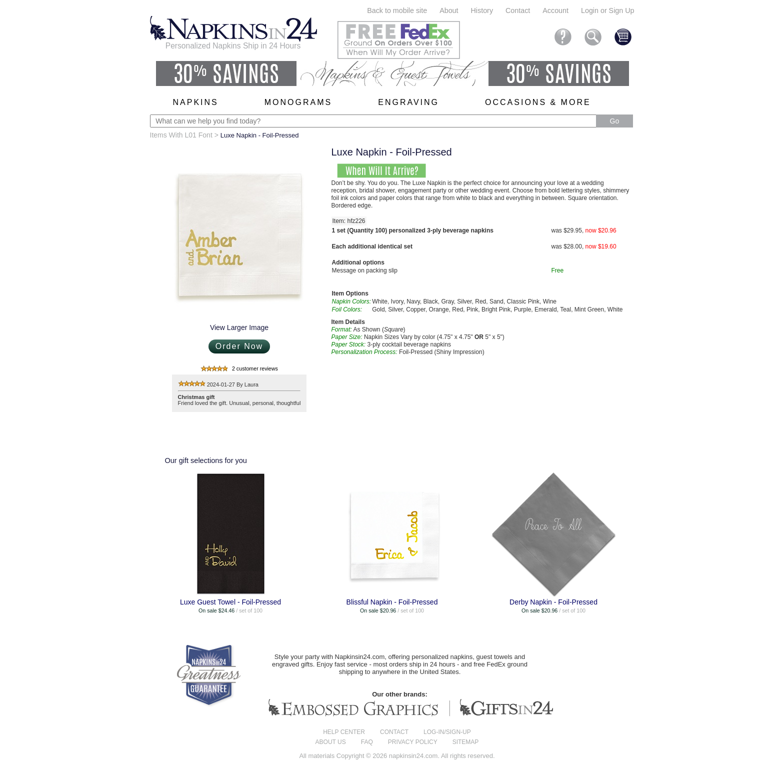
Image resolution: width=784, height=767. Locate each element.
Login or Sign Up (607, 10)
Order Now (239, 346)
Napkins (195, 102)
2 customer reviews (255, 369)
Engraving (408, 102)
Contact (518, 10)
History (482, 10)
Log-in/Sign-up (447, 732)
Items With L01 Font (181, 135)
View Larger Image (239, 328)
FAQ (367, 742)
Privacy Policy (413, 742)
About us (331, 742)
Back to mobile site (397, 10)
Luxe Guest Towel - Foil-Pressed (230, 602)
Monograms (298, 102)
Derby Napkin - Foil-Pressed (554, 602)
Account (555, 10)
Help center (344, 732)
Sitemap (465, 742)
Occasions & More (538, 102)
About (449, 10)
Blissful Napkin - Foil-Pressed (392, 602)
